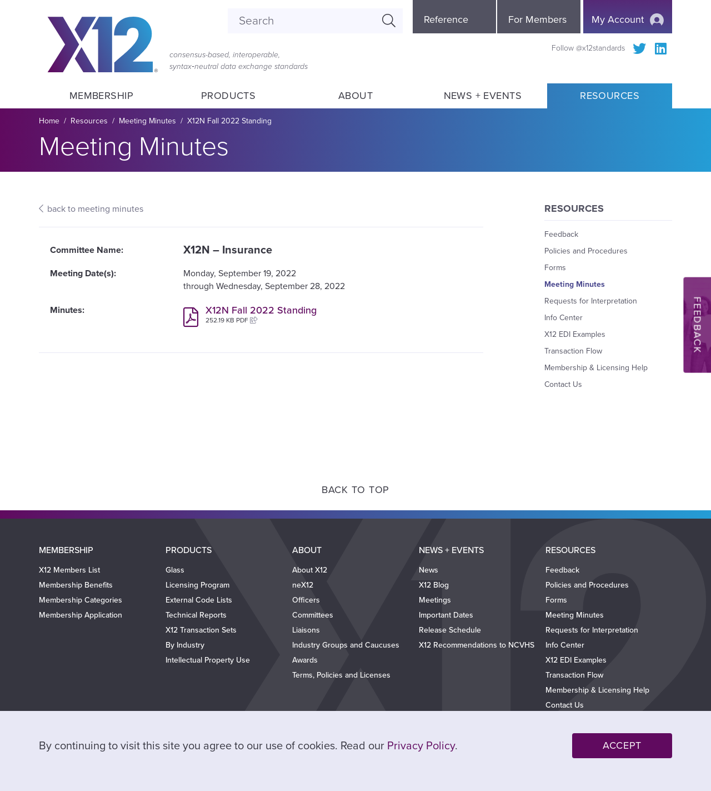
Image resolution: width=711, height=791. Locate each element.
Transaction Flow (573, 351)
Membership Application (80, 615)
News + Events (483, 95)
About (355, 95)
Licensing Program (197, 585)
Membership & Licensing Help (596, 367)
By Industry (185, 645)
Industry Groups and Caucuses (345, 645)
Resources (609, 95)
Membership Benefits (76, 585)
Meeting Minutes (147, 121)
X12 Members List (69, 570)
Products (229, 95)
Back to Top (355, 490)
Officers (306, 600)
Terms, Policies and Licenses (341, 675)
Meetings (435, 600)
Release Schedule (450, 630)
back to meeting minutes (95, 209)
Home (49, 121)
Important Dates (446, 615)
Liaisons (306, 630)
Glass (175, 570)
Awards (305, 660)
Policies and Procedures (586, 251)
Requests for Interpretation (590, 301)
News (428, 570)
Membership (101, 95)
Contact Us (563, 384)
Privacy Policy (421, 746)
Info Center (563, 317)
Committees (312, 615)
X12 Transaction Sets (201, 630)
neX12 (302, 585)
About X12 (309, 570)
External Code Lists (199, 600)
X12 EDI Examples (574, 334)
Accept (622, 745)
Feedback (561, 234)
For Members (537, 19)
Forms (555, 267)
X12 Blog (434, 585)
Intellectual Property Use (208, 660)
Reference (446, 19)
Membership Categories (80, 600)
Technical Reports (196, 615)
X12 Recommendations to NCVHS (476, 645)
